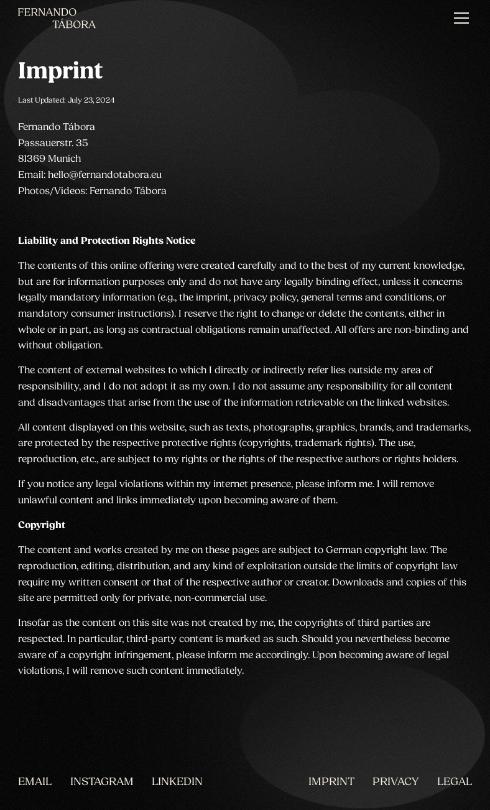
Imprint (331, 782)
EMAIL (35, 782)
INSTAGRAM (102, 782)
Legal (454, 782)
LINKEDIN (177, 782)
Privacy (395, 782)
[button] (459, 18)
